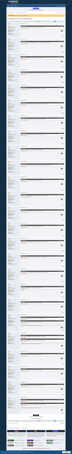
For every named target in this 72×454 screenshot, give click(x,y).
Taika (9, 23)
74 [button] (53, 21)
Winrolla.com (41, 416)
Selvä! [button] (66, 452)
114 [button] (59, 21)
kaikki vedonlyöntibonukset (37, 418)
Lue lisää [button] (31, 452)
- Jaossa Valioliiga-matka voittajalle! (21, 15)
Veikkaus (42, 42)
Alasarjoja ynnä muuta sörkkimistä (19, 19)
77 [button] (57, 21)
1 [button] (50, 21)
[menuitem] (12, 5)
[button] (43, 21)
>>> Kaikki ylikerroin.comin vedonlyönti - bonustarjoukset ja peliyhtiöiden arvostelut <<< (36, 448)
